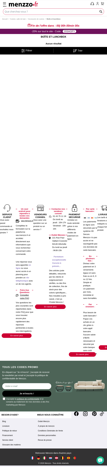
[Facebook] (76, 413)
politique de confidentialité (28, 399)
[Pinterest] (94, 413)
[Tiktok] (102, 413)
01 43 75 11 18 (59, 216)
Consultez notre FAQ (24, 296)
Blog (4, 421)
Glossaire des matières (11, 445)
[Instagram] (85, 413)
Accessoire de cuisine (36, 19)
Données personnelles (47, 435)
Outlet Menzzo (43, 421)
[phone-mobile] (92, 4)
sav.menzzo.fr (27, 221)
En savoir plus (16, 335)
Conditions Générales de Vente (50, 431)
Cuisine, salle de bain (18, 19)
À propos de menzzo (46, 426)
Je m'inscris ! (27, 393)
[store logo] (49, 4)
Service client (7, 440)
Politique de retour (9, 431)
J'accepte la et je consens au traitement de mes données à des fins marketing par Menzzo (26, 401)
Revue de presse (45, 440)
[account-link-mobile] (98, 4)
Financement (7, 435)
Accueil (5, 19)
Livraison (5, 426)
